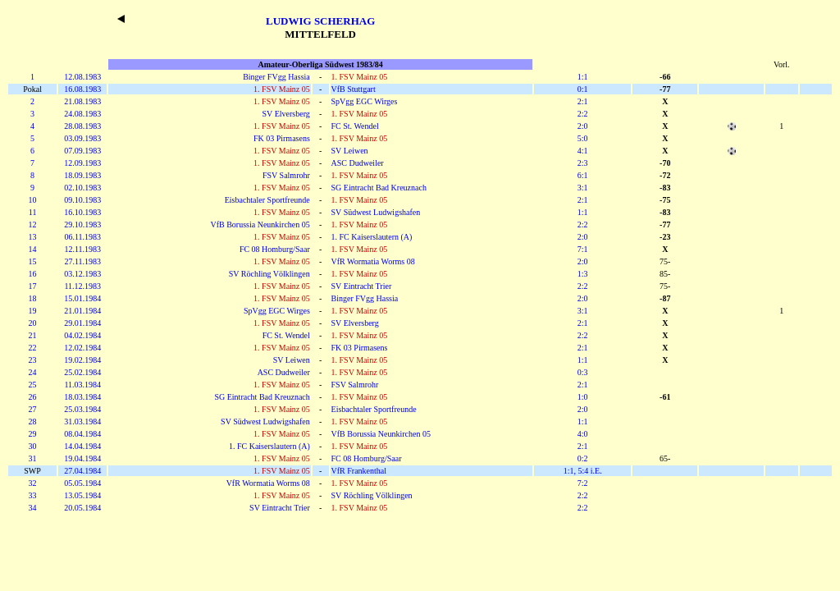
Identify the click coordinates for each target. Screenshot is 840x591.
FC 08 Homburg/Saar (275, 249)
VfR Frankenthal (359, 470)
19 (33, 310)
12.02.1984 (82, 347)
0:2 (583, 458)
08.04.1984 (82, 433)
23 (33, 359)
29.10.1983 (82, 224)
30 (33, 446)
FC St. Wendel (355, 126)
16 (33, 273)
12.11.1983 (82, 249)
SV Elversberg (286, 113)
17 (33, 286)
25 (33, 384)
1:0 (583, 396)
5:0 (583, 138)
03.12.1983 (82, 273)
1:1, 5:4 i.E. (583, 470)
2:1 (583, 101)
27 (33, 409)
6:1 (583, 175)
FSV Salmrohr (286, 175)
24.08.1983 (82, 113)
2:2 (583, 113)
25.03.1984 (82, 409)
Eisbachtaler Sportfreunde (267, 199)
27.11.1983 (82, 261)
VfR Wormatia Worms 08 (373, 261)
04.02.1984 (82, 335)
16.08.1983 (82, 89)
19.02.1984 (82, 359)
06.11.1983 (82, 236)
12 (33, 224)
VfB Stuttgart (353, 89)
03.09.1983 (82, 138)
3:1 (583, 187)
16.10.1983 (82, 212)
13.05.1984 (82, 495)
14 (33, 249)
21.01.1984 (82, 310)
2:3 (583, 162)
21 (33, 335)
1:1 (583, 76)
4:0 (583, 433)
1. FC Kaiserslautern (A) (372, 236)
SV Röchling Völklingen (269, 273)
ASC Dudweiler (357, 162)
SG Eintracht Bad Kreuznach (379, 187)
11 (33, 212)
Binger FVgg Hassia (276, 76)
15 (33, 261)
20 (33, 323)
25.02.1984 (82, 372)
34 (33, 507)
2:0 (583, 126)
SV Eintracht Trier (361, 286)
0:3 (583, 372)
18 (33, 298)
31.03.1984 (82, 421)
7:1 (583, 249)
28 (33, 421)
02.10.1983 (82, 187)
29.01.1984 (82, 323)
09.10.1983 (82, 199)
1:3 (583, 273)
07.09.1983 (82, 150)
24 (33, 372)
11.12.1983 (82, 286)
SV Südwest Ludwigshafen (376, 212)
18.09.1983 (82, 175)
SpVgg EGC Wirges (364, 101)
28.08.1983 (82, 126)
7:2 (583, 483)
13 (33, 236)
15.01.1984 (82, 298)
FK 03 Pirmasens (281, 138)
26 (33, 396)
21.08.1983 (82, 101)
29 (33, 433)
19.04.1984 (82, 458)
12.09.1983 (82, 162)
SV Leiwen (349, 150)
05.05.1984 (82, 483)
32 (33, 483)
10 (33, 199)
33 (33, 495)
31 (33, 458)
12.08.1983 (82, 76)
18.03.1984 (82, 396)
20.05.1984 (82, 507)
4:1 (583, 150)
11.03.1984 (82, 384)
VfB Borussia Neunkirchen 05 (259, 224)
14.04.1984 (82, 446)
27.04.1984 (82, 470)
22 (33, 347)
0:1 (583, 89)
